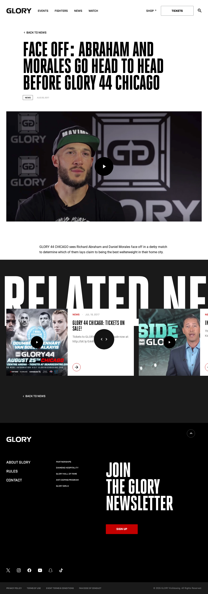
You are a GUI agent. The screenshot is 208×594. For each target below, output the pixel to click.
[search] (200, 11)
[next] (77, 367)
